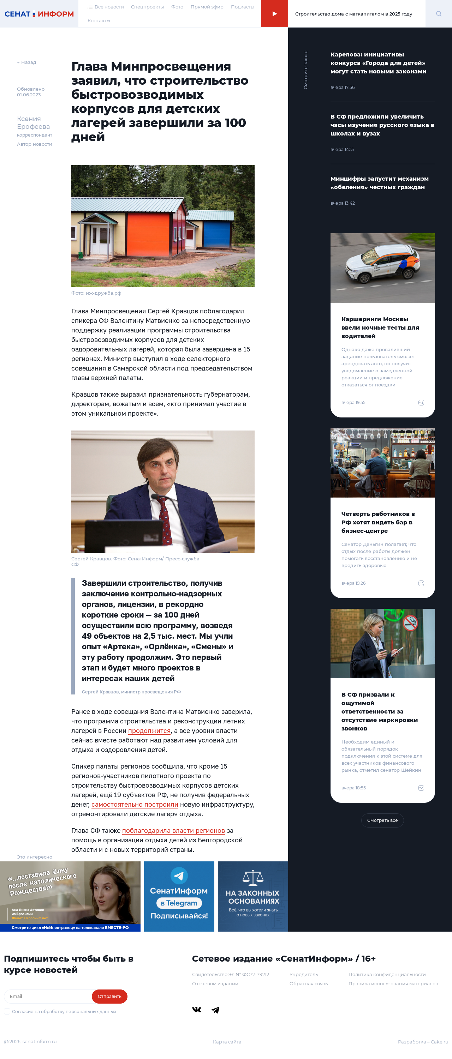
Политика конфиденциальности (387, 974)
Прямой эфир (207, 7)
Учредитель (304, 974)
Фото (177, 7)
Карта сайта (227, 1042)
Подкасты (242, 7)
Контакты (99, 20)
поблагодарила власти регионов (173, 830)
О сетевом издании (215, 983)
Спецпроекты (147, 7)
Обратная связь (309, 983)
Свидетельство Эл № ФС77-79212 (230, 974)
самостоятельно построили (134, 804)
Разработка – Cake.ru (423, 1042)
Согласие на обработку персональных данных (64, 1011)
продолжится (149, 730)
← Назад (26, 62)
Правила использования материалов (393, 983)
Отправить (109, 996)
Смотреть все (382, 820)
